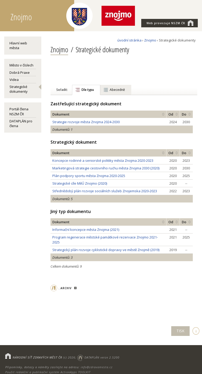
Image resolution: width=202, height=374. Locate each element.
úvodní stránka (129, 40)
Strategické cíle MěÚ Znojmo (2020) (79, 183)
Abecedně (117, 89)
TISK (180, 330)
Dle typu (88, 89)
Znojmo (150, 40)
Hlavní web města (18, 45)
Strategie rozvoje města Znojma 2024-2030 (86, 122)
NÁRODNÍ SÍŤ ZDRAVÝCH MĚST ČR (37, 357)
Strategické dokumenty (18, 89)
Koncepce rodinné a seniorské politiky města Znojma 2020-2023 (102, 160)
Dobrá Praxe (19, 72)
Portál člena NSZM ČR (18, 111)
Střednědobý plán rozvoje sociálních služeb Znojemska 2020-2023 (104, 191)
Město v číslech (21, 65)
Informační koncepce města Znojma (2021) (85, 229)
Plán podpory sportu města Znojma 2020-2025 (88, 175)
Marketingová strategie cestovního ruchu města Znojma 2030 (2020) (105, 168)
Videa (14, 79)
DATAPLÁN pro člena (20, 123)
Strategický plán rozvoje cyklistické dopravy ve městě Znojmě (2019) (105, 249)
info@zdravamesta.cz (97, 367)
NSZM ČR (170, 23)
